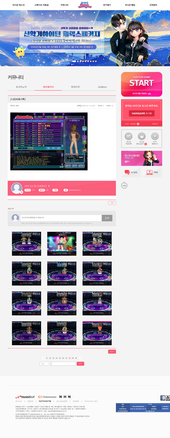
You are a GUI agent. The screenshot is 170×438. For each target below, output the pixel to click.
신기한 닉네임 (28, 283)
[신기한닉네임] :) (63, 283)
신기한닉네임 (28, 342)
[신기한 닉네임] (63, 253)
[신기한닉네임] (27, 253)
